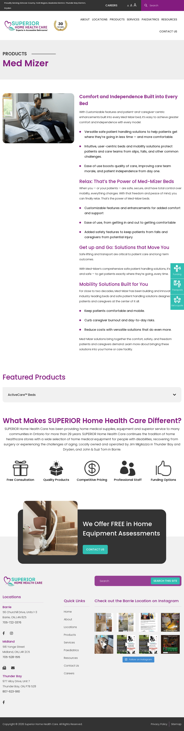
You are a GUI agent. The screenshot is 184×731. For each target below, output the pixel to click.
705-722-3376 (12, 622)
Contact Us (168, 31)
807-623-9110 (11, 691)
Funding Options (163, 471)
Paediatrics (150, 19)
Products (117, 19)
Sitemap (176, 724)
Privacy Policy (159, 724)
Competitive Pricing (92, 471)
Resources (169, 19)
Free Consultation (20, 471)
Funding (177, 270)
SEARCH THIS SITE (165, 581)
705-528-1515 (11, 657)
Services (133, 19)
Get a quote (177, 301)
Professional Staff (128, 471)
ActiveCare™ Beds (22, 395)
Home (68, 612)
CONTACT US (95, 549)
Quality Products (56, 471)
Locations (99, 19)
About (85, 19)
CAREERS (111, 5)
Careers (69, 673)
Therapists (177, 286)
